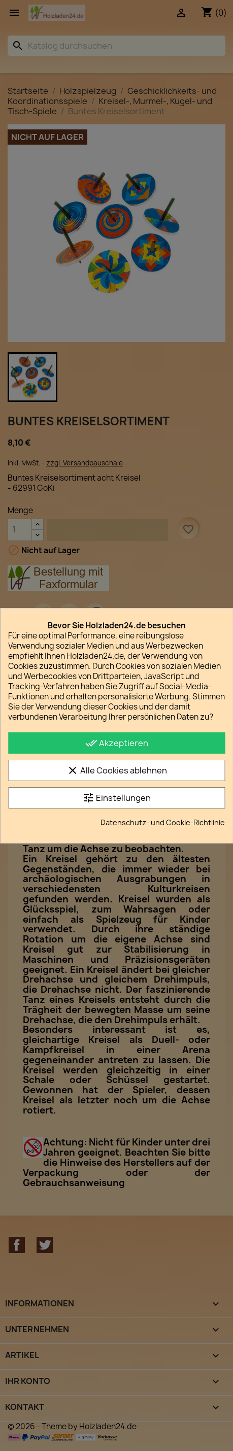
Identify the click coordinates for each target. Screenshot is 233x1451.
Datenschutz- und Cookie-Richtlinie (163, 822)
